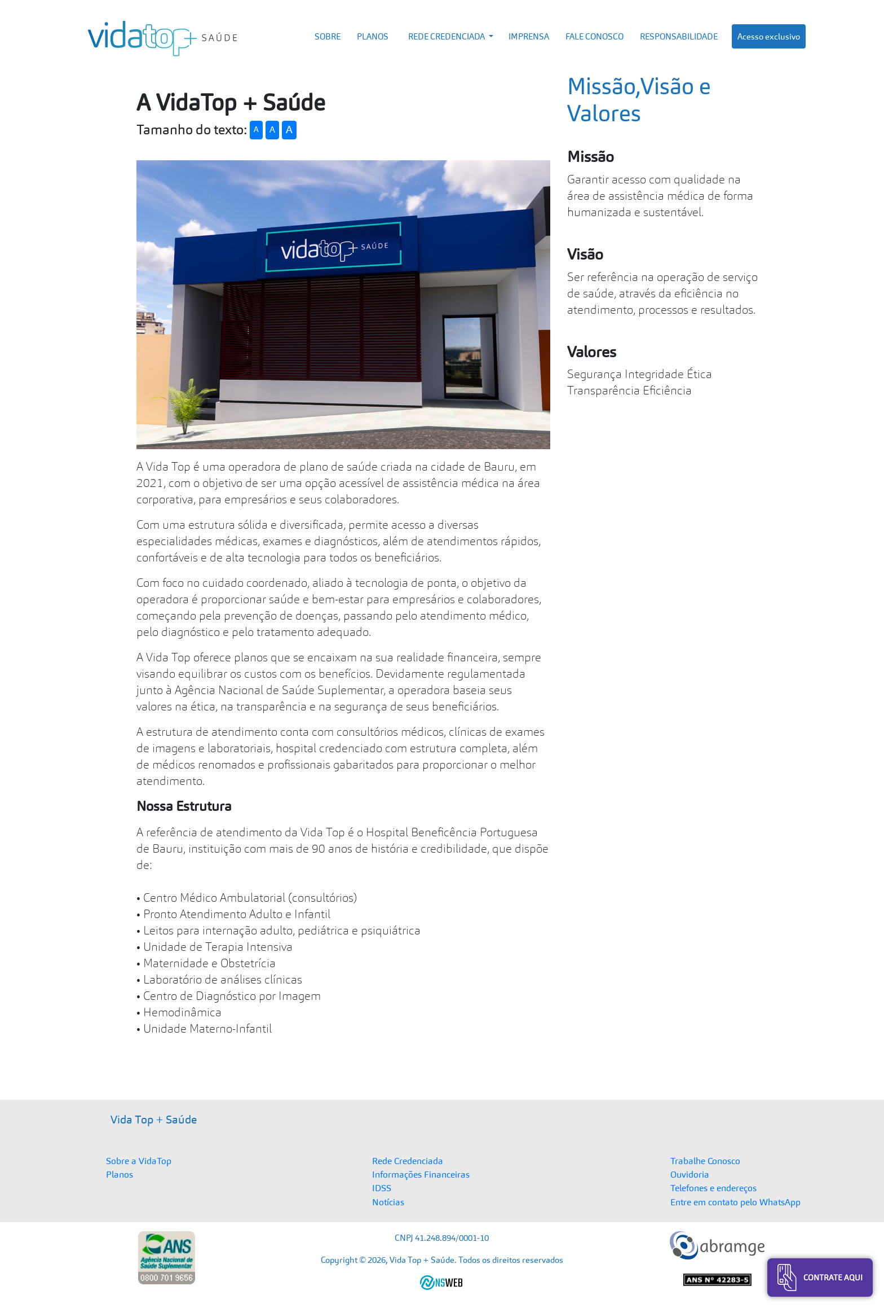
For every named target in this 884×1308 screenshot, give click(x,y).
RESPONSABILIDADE (679, 36)
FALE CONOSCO (594, 36)
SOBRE (328, 36)
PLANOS (372, 36)
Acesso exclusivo (768, 36)
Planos (119, 1174)
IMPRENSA (529, 36)
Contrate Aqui (820, 1277)
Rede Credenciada (407, 1160)
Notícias (388, 1202)
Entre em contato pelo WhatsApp (735, 1202)
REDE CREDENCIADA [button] (447, 36)
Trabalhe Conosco (705, 1160)
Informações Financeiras (421, 1174)
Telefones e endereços (713, 1187)
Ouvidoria (689, 1174)
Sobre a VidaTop (138, 1160)
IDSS (381, 1187)
